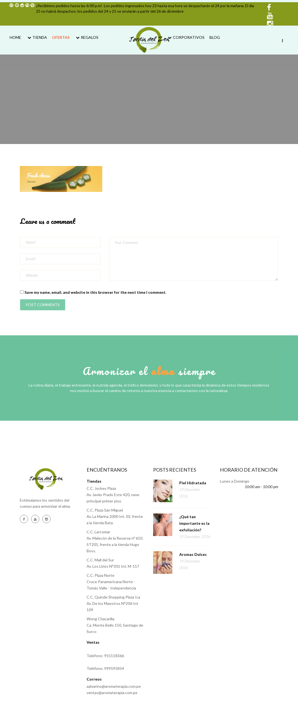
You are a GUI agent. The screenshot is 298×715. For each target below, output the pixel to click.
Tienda (36, 37)
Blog (214, 37)
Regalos (86, 37)
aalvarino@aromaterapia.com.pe (114, 686)
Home (15, 37)
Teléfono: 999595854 (105, 668)
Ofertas (61, 37)
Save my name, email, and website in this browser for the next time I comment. (95, 292)
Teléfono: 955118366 (105, 655)
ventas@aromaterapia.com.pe (112, 692)
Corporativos (186, 37)
